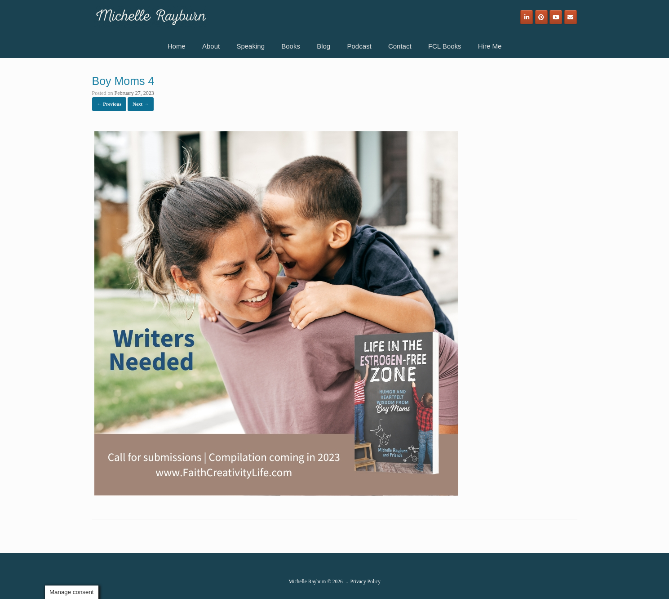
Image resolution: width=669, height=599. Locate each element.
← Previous (109, 104)
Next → (141, 104)
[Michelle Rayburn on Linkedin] (526, 17)
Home (177, 46)
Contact (400, 46)
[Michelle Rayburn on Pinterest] (541, 17)
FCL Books (444, 46)
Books (290, 46)
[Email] (570, 17)
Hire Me (490, 46)
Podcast (359, 46)
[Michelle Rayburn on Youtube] (555, 17)
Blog (323, 46)
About (211, 46)
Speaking (250, 46)
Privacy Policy (365, 581)
